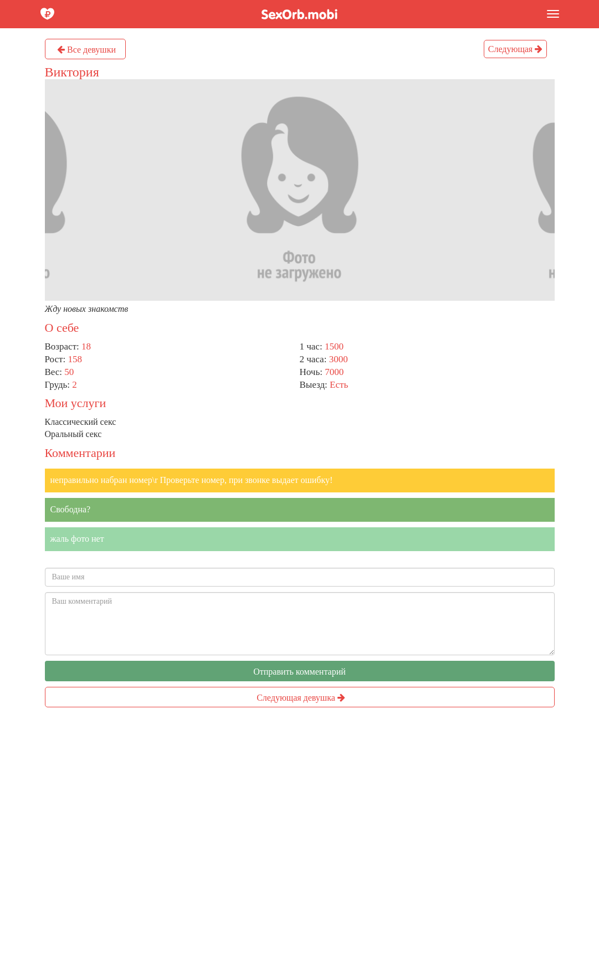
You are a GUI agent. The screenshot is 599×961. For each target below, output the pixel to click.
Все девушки (86, 49)
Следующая (515, 49)
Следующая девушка (301, 697)
